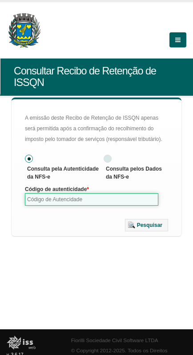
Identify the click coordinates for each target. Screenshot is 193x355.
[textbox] (91, 199)
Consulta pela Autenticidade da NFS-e (63, 173)
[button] (146, 225)
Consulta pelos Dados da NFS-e (134, 173)
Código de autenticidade (56, 189)
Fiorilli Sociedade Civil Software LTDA (114, 340)
